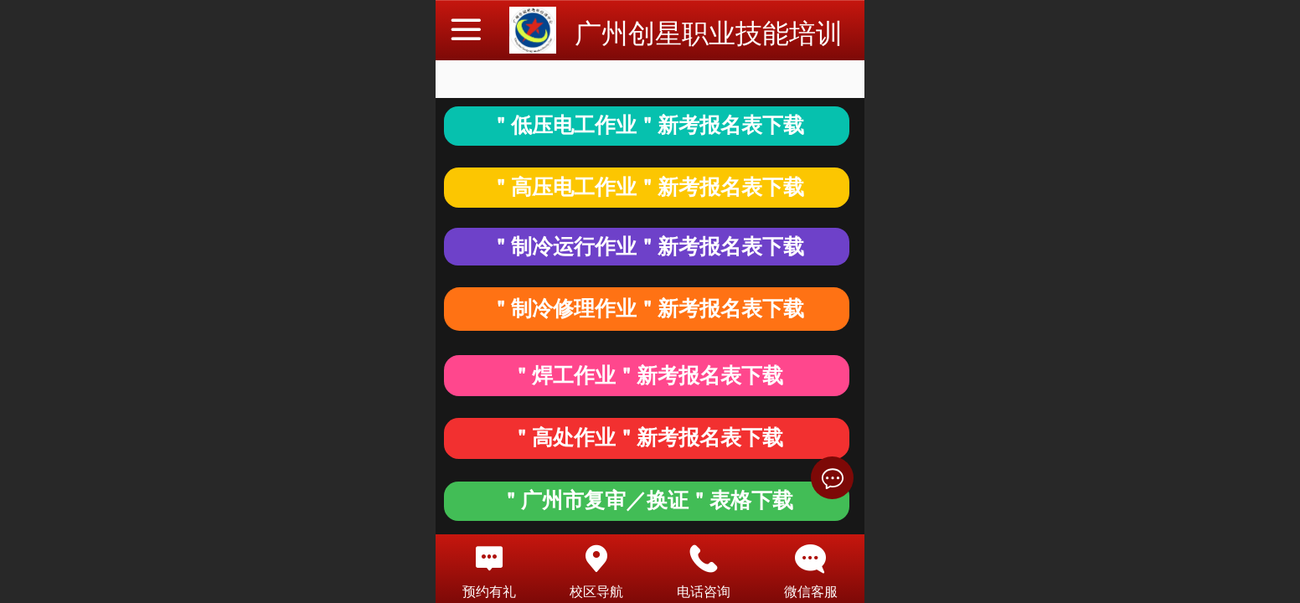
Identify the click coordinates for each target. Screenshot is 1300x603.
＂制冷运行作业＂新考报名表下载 (647, 246)
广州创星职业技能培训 (709, 33)
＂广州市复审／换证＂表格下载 (646, 500)
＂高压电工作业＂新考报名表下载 (647, 187)
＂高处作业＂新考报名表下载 (647, 437)
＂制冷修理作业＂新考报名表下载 (647, 308)
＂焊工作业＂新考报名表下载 (647, 375)
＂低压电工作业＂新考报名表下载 (647, 125)
